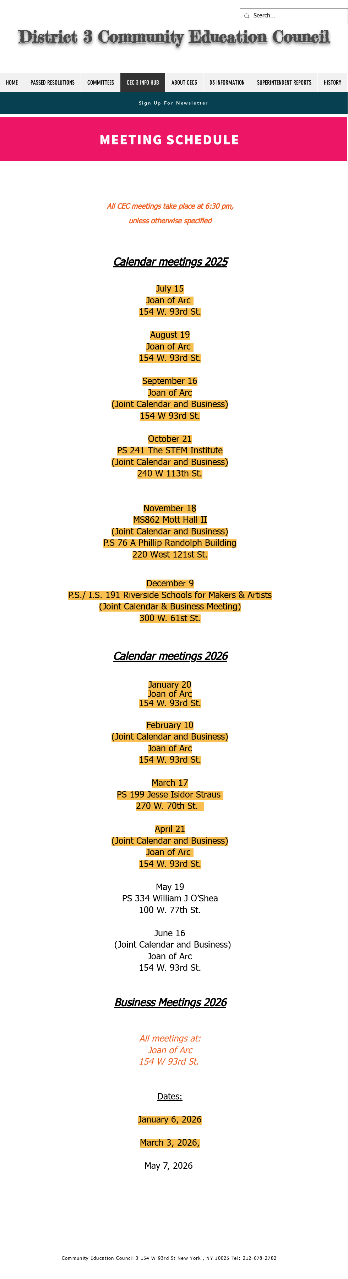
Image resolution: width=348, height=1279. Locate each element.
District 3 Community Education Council (174, 37)
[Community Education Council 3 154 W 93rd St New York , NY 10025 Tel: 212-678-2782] (170, 1259)
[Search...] (293, 16)
